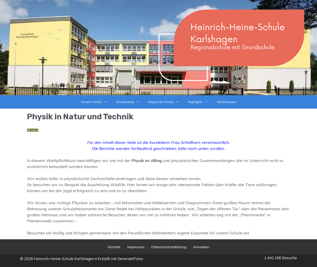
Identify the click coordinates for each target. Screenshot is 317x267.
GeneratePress (130, 258)
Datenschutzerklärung (168, 247)
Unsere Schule (96, 102)
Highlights (200, 102)
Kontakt (114, 247)
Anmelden (201, 247)
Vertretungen (226, 102)
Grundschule (130, 102)
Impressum (135, 247)
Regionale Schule (166, 102)
